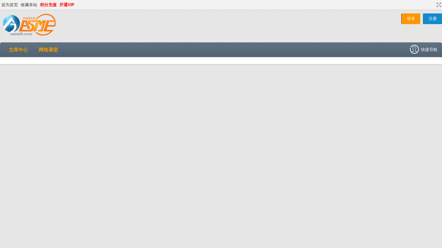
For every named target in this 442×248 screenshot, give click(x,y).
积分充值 (48, 4)
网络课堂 (48, 49)
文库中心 (18, 49)
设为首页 (9, 4)
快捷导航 (426, 49)
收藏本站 (29, 4)
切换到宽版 (438, 5)
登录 (411, 18)
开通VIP (66, 4)
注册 (433, 18)
